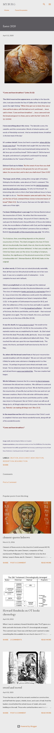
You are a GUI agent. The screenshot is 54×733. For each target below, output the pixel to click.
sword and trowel (12, 687)
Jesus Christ (24, 458)
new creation (37, 458)
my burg (9, 4)
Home (5, 10)
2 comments (16, 640)
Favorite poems (20, 10)
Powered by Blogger (27, 726)
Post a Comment (9, 482)
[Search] (44, 4)
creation (13, 458)
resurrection (21, 461)
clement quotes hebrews (16, 537)
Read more (46, 563)
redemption (8, 461)
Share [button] (5, 465)
